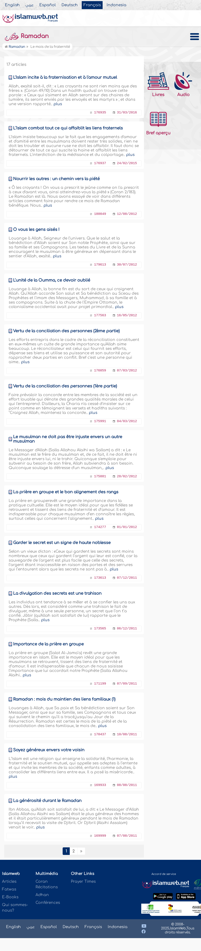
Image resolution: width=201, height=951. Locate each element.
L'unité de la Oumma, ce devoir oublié (51, 280)
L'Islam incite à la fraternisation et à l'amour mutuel (65, 77)
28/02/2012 (127, 476)
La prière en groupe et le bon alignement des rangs (65, 492)
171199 (100, 684)
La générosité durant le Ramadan (47, 800)
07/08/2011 (127, 836)
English (12, 5)
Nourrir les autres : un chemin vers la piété (56, 179)
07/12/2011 (127, 578)
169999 (100, 836)
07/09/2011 (127, 684)
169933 (100, 785)
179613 (100, 265)
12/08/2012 (127, 214)
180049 (100, 214)
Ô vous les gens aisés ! (36, 229)
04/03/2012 (127, 421)
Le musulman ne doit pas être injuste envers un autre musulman (67, 439)
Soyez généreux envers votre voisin (48, 750)
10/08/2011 (127, 734)
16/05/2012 (127, 315)
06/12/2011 (127, 629)
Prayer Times (83, 881)
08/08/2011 (127, 785)
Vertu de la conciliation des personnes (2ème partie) (66, 331)
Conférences (48, 903)
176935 (100, 113)
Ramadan (26, 36)
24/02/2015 (127, 163)
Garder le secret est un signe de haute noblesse (62, 542)
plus (58, 104)
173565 (100, 629)
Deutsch (70, 5)
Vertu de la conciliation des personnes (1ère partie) (65, 386)
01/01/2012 (127, 527)
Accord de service (163, 874)
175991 (100, 421)
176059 (100, 371)
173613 (100, 578)
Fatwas (9, 889)
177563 (100, 315)
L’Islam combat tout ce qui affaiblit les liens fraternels (68, 128)
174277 (100, 527)
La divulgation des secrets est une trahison (57, 593)
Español (47, 5)
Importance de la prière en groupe (48, 644)
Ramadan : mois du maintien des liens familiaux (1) (64, 699)
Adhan (42, 895)
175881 (100, 476)
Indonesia (116, 5)
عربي (30, 5)
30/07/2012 (127, 265)
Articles (9, 881)
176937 (100, 163)
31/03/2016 (127, 113)
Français (92, 5)
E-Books (10, 897)
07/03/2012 (127, 371)
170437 (100, 734)
